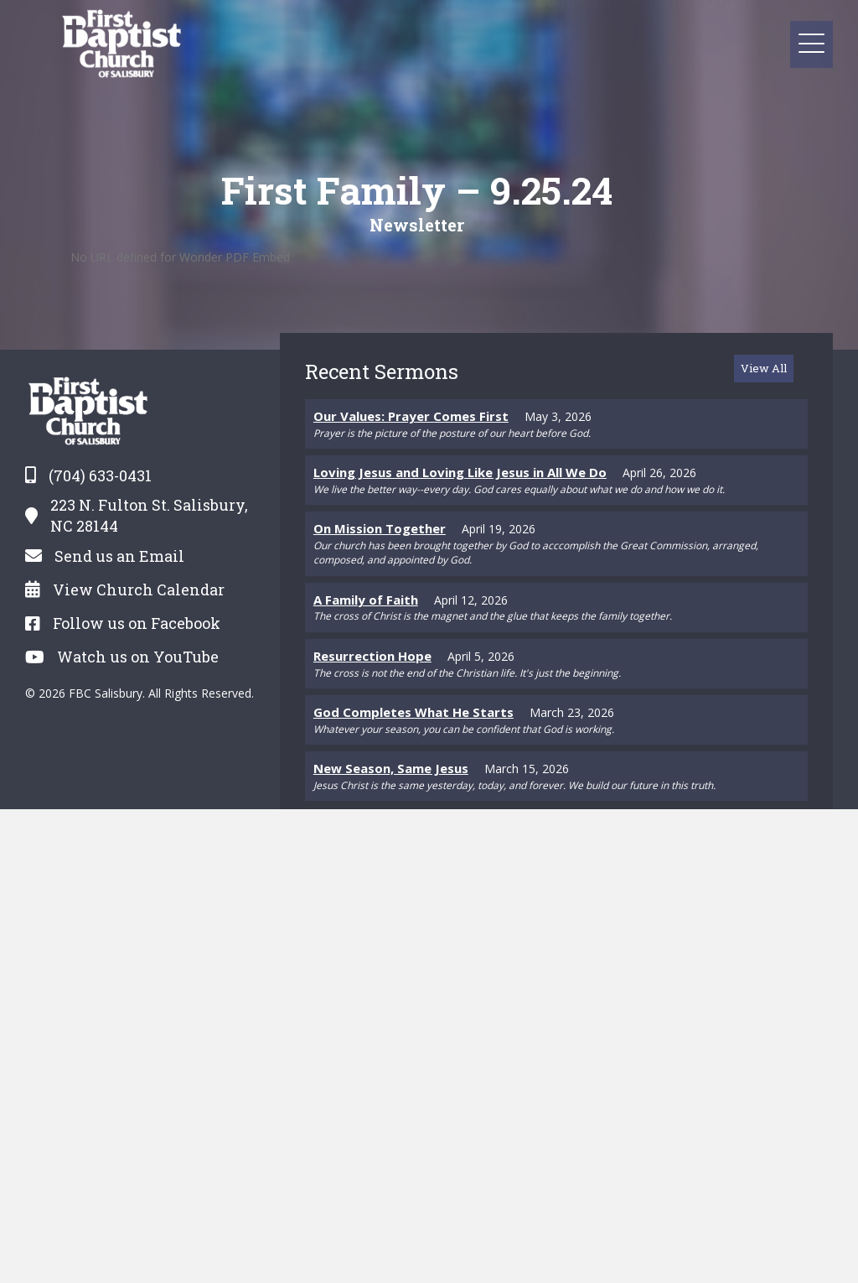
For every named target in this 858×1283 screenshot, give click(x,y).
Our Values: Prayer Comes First (411, 416)
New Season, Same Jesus (390, 768)
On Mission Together (379, 528)
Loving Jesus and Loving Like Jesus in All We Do (460, 472)
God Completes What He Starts (413, 712)
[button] (811, 44)
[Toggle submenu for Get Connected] (635, 23)
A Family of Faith (365, 599)
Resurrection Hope (372, 655)
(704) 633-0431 (100, 475)
